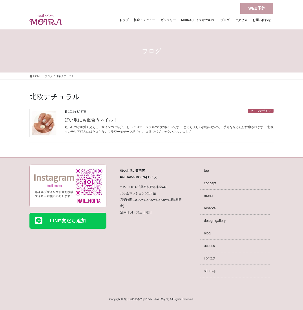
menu (208, 196)
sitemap (210, 271)
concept (210, 183)
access (209, 246)
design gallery (215, 221)
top (206, 170)
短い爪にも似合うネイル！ (93, 120)
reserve (209, 208)
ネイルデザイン (261, 110)
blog (207, 233)
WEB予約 (256, 8)
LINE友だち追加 (68, 220)
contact (209, 258)
